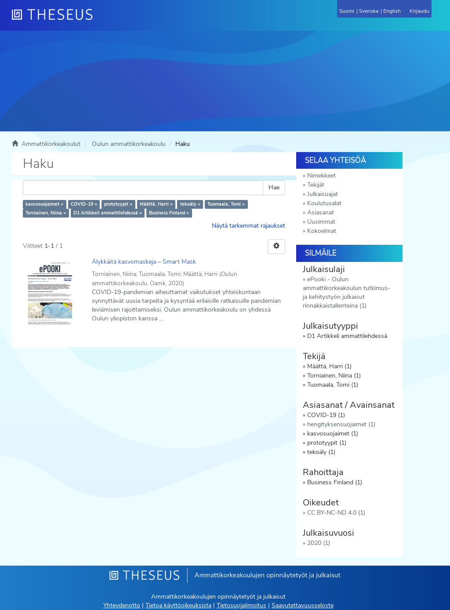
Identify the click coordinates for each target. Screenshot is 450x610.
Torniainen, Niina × (45, 213)
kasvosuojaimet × (44, 204)
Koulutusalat (324, 203)
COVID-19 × (84, 204)
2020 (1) (318, 543)
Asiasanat (320, 212)
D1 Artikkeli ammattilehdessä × (107, 213)
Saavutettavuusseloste (303, 605)
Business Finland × (169, 213)
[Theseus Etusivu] (100, 20)
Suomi (346, 11)
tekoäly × (190, 204)
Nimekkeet (321, 175)
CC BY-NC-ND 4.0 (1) (336, 512)
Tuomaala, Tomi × (226, 204)
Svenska (368, 11)
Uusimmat (321, 222)
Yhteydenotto (121, 605)
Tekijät (315, 185)
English (392, 11)
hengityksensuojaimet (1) (341, 424)
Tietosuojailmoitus (241, 605)
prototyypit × (118, 204)
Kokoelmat (321, 231)
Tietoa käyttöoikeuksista (178, 605)
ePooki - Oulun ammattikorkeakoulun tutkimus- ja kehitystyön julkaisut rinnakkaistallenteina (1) (346, 292)
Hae (274, 187)
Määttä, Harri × (156, 204)
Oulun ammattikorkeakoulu (129, 144)
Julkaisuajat (322, 194)
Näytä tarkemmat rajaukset (248, 225)
